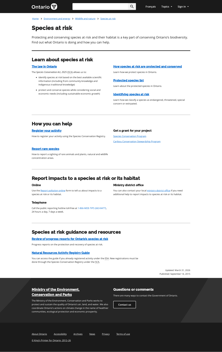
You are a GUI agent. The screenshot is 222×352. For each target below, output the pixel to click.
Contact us (124, 304)
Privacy (106, 334)
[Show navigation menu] (167, 6)
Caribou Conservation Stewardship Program (137, 141)
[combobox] (104, 6)
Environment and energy (57, 18)
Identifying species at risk (131, 94)
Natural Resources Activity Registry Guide (61, 253)
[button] (132, 6)
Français (151, 6)
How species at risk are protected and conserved (147, 66)
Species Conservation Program (129, 136)
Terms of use (123, 334)
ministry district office (158, 190)
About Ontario (39, 334)
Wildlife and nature (85, 18)
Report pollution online (52, 190)
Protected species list (128, 80)
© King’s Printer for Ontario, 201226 (51, 340)
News (92, 334)
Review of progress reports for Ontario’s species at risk (70, 239)
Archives (78, 334)
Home (35, 18)
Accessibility (60, 334)
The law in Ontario (44, 66)
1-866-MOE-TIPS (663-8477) (92, 208)
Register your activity (46, 130)
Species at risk (108, 18)
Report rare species (45, 149)
